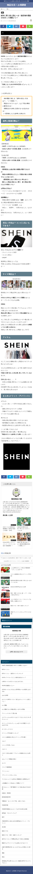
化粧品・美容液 (6, 793)
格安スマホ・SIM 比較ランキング (11, 835)
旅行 (3, 817)
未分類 (4, 827)
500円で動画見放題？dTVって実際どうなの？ (14, 665)
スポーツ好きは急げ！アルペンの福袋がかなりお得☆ (16, 754)
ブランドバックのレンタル (9, 775)
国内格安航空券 (6, 797)
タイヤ (4, 763)
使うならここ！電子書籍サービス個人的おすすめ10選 (16, 788)
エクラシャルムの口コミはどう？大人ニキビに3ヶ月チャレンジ (16, 718)
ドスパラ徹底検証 (7, 767)
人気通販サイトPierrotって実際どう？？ (13, 783)
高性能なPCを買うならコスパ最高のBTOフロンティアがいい (16, 861)
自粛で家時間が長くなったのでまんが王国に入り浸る (16, 848)
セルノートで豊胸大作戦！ (9, 759)
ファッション (5, 771)
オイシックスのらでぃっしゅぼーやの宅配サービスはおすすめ (16, 724)
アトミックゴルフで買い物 (9, 713)
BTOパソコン (5, 669)
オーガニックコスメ (7, 729)
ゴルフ (4, 741)
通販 (2, 12)
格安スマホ (5, 831)
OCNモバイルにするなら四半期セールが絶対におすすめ (16, 690)
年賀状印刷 (5, 805)
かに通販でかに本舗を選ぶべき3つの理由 (13, 709)
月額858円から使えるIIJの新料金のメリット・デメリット (16, 822)
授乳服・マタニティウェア (9, 813)
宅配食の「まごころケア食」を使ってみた (13, 801)
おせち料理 (5, 695)
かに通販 (4, 705)
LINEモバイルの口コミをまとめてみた (12, 681)
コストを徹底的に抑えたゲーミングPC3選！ (14, 737)
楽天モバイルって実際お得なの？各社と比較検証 (15, 839)
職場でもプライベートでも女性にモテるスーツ (15, 843)
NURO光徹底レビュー (8, 685)
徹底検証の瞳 (16, 499)
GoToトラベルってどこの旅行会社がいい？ (14, 677)
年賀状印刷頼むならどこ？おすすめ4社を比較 (14, 809)
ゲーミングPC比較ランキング (10, 733)
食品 (3, 856)
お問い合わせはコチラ (16, 651)
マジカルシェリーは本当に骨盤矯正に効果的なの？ (16, 779)
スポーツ (4, 749)
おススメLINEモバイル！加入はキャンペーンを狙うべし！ (16, 700)
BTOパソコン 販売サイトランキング (12, 673)
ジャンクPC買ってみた (8, 745)
